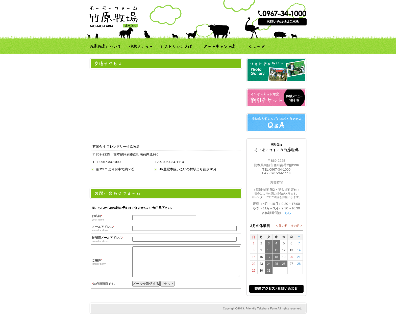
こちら (286, 213)
